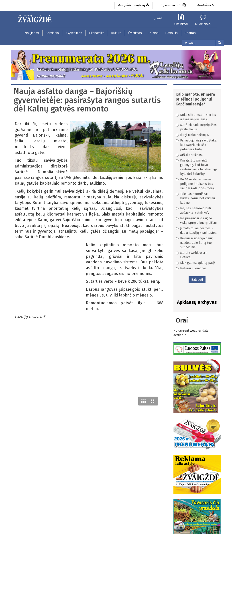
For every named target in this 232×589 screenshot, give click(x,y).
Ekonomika (96, 33)
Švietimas (135, 33)
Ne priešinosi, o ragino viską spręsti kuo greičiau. (196, 220)
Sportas (190, 33)
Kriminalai (52, 33)
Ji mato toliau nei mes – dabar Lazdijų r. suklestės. (196, 230)
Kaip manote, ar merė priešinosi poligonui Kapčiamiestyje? (195, 99)
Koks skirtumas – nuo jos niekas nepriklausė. (196, 117)
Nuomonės (203, 24)
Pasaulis (171, 33)
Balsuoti (197, 280)
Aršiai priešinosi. (189, 155)
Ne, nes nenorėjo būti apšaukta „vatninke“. (193, 210)
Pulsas (154, 33)
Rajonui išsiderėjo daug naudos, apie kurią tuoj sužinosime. (194, 242)
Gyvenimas (74, 33)
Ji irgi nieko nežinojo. (192, 135)
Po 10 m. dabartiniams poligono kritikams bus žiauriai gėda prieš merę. (195, 184)
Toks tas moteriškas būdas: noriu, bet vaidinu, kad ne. (196, 198)
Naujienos (32, 33)
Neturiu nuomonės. (191, 268)
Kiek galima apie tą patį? (195, 263)
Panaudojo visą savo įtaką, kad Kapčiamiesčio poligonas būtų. (196, 145)
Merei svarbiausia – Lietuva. (192, 255)
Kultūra (116, 33)
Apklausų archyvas (197, 302)
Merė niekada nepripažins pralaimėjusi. (196, 127)
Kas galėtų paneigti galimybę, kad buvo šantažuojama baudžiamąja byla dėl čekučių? (196, 167)
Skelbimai (181, 24)
